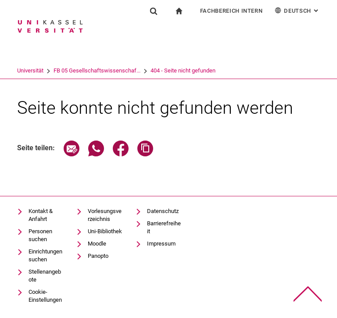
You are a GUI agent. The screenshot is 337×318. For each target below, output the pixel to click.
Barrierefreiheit (164, 227)
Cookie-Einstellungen (45, 296)
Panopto (98, 256)
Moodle (97, 243)
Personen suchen (40, 235)
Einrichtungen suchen (45, 255)
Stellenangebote (45, 275)
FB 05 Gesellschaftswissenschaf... (97, 70)
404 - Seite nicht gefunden (183, 70)
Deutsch (297, 10)
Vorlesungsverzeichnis (105, 215)
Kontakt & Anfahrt (41, 215)
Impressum (161, 243)
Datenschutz (163, 211)
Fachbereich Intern (231, 10)
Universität (30, 70)
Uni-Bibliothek (105, 231)
